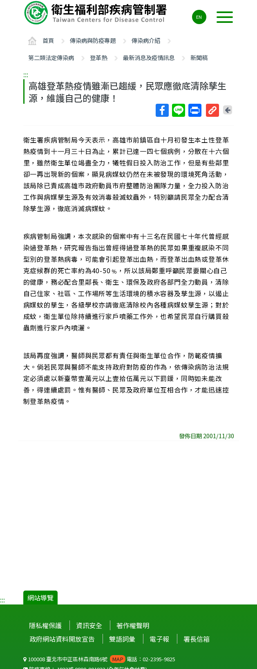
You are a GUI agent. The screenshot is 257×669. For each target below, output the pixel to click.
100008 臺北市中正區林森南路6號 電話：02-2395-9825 (99, 659)
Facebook (162, 110)
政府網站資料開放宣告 (62, 639)
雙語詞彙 (122, 639)
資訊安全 (89, 625)
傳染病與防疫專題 (93, 40)
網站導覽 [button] (40, 597)
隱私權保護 (45, 625)
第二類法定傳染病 (51, 57)
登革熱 (98, 57)
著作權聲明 (132, 625)
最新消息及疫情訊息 (148, 57)
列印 (194, 110)
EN (199, 16)
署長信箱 (196, 639)
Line (178, 110)
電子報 (159, 639)
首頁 (48, 40)
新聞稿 (199, 57)
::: (25, 74)
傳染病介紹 (146, 40)
